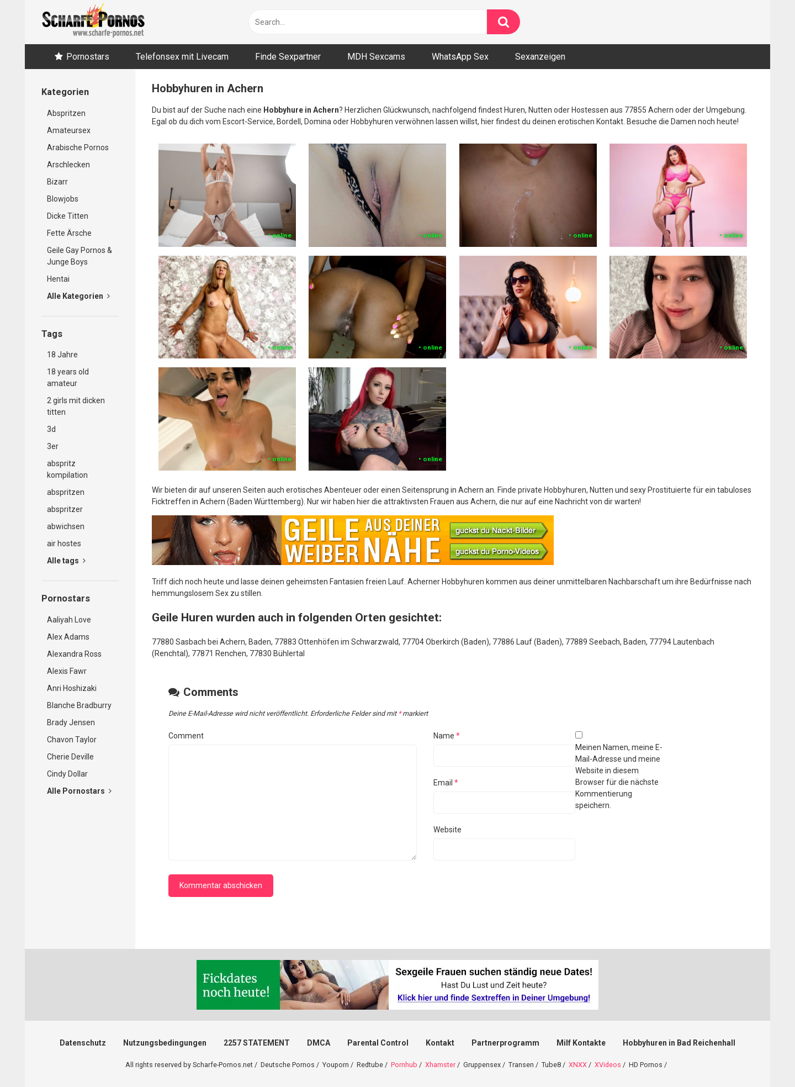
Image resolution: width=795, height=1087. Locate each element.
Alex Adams (68, 636)
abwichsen (65, 526)
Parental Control (378, 1042)
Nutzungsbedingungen (164, 1042)
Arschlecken (68, 164)
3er (53, 446)
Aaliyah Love (69, 619)
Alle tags (66, 560)
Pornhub (404, 1064)
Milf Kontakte (581, 1042)
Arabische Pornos (78, 147)
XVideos (608, 1064)
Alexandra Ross (74, 654)
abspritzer (65, 509)
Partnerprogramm (505, 1042)
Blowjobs (62, 198)
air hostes (64, 543)
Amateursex (69, 130)
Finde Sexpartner (288, 56)
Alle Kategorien (78, 296)
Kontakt (440, 1042)
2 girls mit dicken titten (76, 406)
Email (445, 782)
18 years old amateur (68, 377)
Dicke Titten (67, 216)
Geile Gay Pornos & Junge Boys (79, 256)
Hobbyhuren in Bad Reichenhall (679, 1042)
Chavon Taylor (72, 739)
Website (447, 829)
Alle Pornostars (79, 791)
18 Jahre (62, 354)
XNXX (578, 1064)
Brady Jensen (71, 722)
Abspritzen (66, 113)
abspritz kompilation (67, 469)
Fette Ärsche (69, 233)
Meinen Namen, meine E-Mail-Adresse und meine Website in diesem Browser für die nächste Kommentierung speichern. (618, 776)
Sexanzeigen (540, 56)
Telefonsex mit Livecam (182, 56)
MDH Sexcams (376, 56)
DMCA (318, 1042)
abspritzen (65, 492)
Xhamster (440, 1064)
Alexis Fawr (67, 671)
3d (51, 429)
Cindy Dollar (67, 773)
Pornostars (87, 56)
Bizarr (57, 181)
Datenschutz (83, 1042)
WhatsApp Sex (460, 56)
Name (446, 735)
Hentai (58, 279)
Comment (186, 735)
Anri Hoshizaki (72, 688)
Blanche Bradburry (79, 705)
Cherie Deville (70, 756)
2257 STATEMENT (257, 1042)
